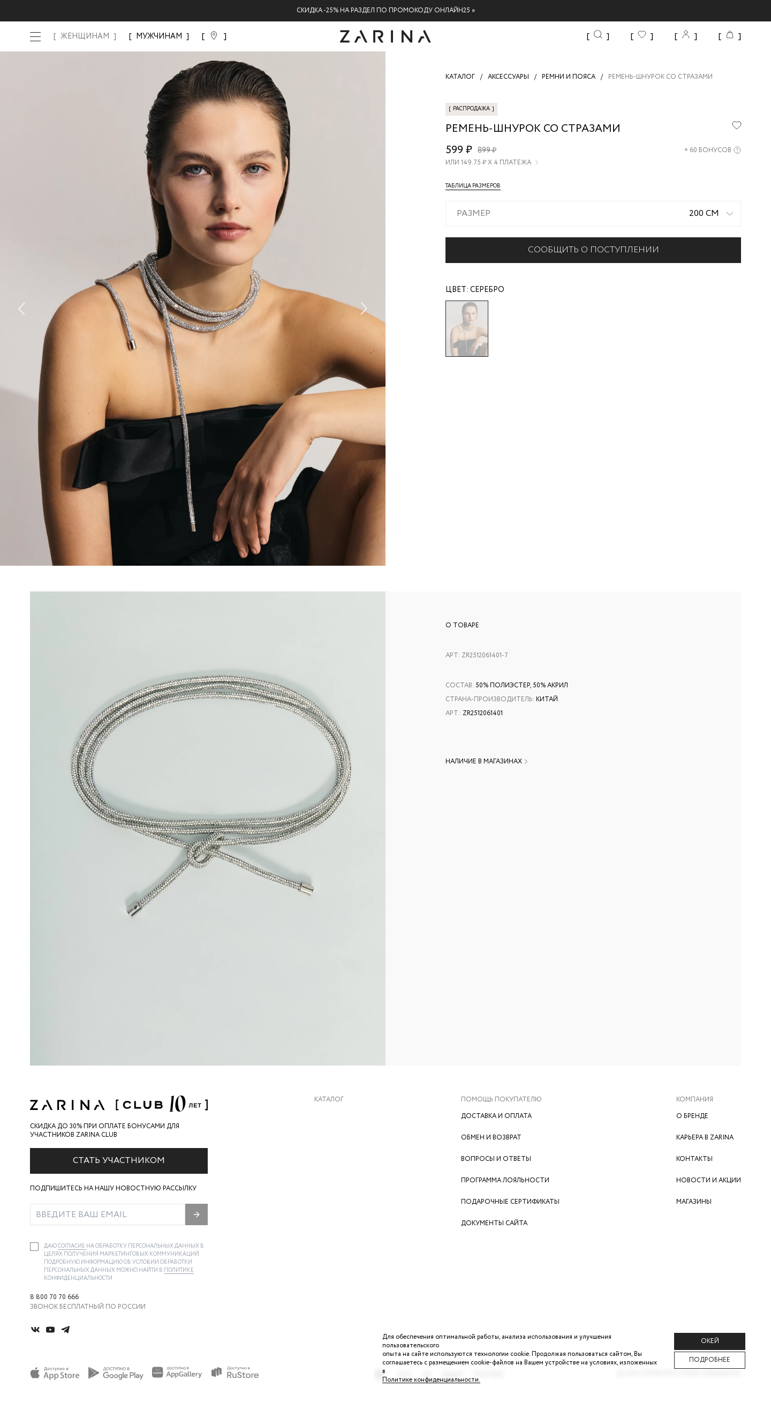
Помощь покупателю (501, 1100)
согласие (72, 1246)
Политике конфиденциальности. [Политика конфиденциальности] (431, 1379)
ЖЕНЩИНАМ (85, 36)
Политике (179, 1270)
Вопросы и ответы (496, 1159)
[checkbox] (34, 1246)
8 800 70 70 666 (54, 1297)
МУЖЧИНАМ (159, 36)
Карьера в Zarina (705, 1137)
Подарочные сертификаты (510, 1201)
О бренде (692, 1116)
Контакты (694, 1159)
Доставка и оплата (496, 1116)
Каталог (329, 1100)
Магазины (694, 1201)
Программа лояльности (505, 1180)
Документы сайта (494, 1223)
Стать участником (119, 1160)
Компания (694, 1100)
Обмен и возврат (491, 1137)
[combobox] (593, 214)
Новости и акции (708, 1180)
